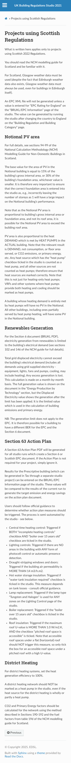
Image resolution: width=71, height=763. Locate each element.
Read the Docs (14, 756)
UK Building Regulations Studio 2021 (38, 5)
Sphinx (22, 753)
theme (41, 753)
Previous (14, 732)
